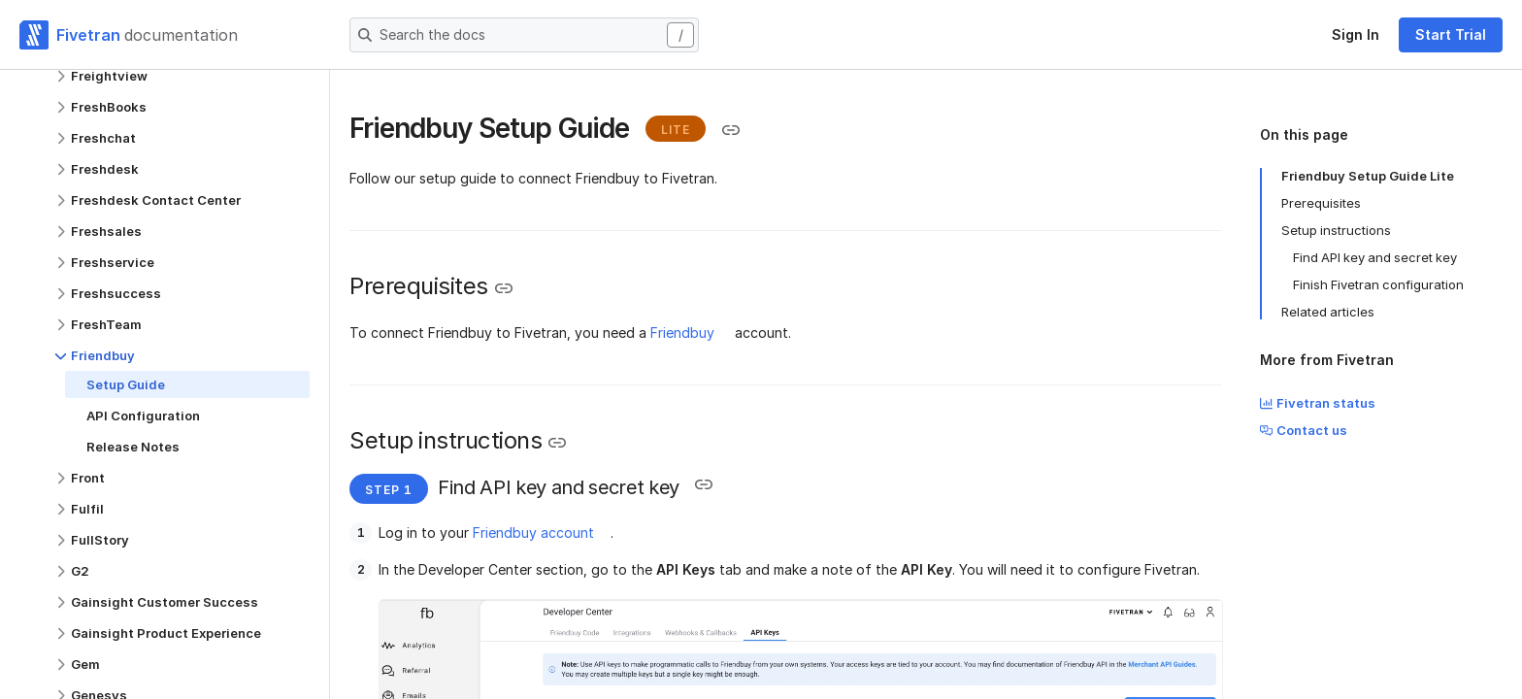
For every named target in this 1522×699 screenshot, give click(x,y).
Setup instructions (1336, 230)
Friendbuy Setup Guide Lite (1367, 175)
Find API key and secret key (1375, 257)
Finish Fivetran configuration (1378, 284)
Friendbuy (682, 332)
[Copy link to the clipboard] (730, 130)
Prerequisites (1321, 203)
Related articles (1327, 311)
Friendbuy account (533, 532)
